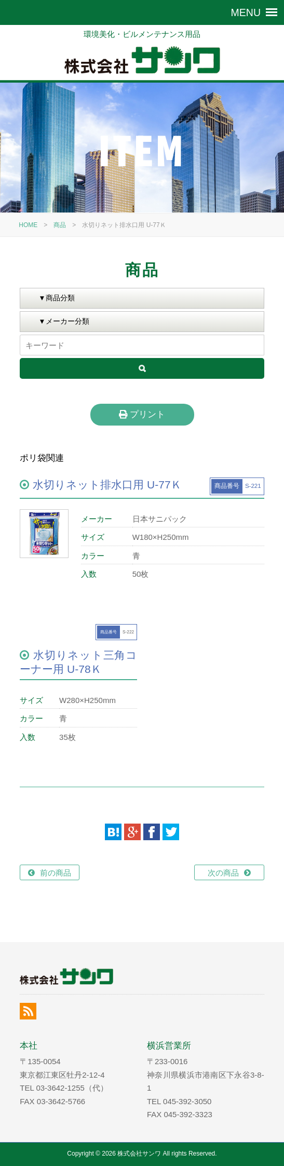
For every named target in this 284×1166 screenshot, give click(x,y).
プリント (142, 414)
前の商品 (55, 872)
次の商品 (223, 872)
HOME (28, 225)
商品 (59, 225)
